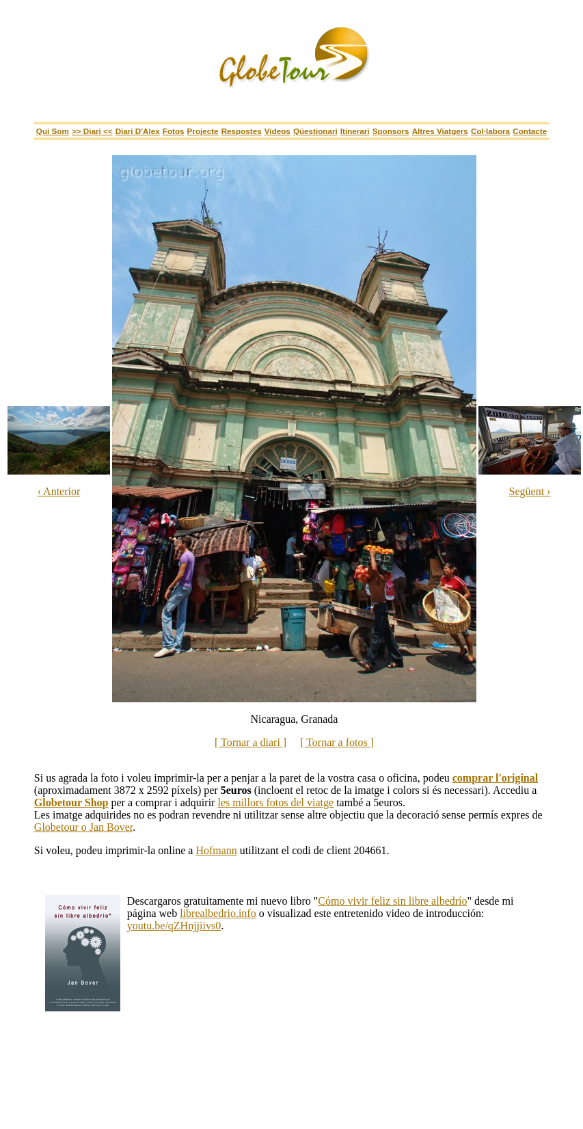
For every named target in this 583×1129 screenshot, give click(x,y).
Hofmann (215, 850)
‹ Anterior (59, 491)
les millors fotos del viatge (275, 802)
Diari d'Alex (138, 131)
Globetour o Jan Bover (83, 827)
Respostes (241, 131)
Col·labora (490, 131)
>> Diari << (92, 131)
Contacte (530, 131)
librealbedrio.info (218, 913)
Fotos (174, 131)
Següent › (530, 491)
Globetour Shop (71, 802)
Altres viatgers (440, 131)
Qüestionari (315, 131)
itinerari (355, 131)
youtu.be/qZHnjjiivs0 (174, 925)
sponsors (390, 131)
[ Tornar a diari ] (250, 742)
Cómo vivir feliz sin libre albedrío (392, 901)
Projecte (203, 131)
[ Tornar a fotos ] (337, 742)
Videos (277, 131)
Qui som (52, 131)
